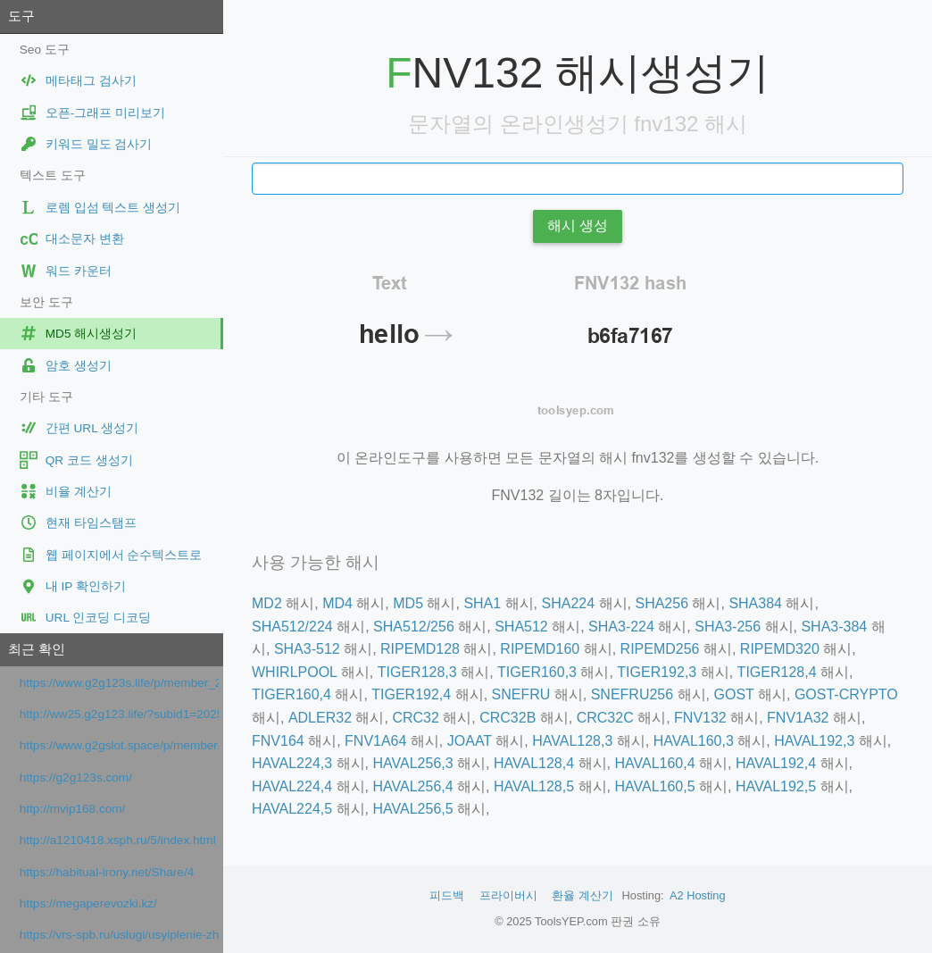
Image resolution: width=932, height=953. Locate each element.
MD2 (267, 603)
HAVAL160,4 (654, 763)
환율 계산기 (582, 895)
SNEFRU (521, 694)
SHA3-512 (307, 648)
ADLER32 (320, 717)
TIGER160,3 (537, 672)
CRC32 (415, 717)
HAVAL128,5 (534, 786)
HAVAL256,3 (412, 763)
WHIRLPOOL (294, 672)
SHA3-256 (728, 626)
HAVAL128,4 (534, 763)
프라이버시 (508, 895)
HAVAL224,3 (292, 763)
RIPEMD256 (660, 648)
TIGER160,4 (291, 694)
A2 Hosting (698, 895)
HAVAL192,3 (814, 740)
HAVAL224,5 (292, 808)
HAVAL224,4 (292, 786)
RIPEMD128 (420, 648)
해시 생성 (577, 225)
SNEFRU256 (632, 694)
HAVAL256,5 (412, 808)
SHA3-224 (621, 626)
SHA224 (568, 603)
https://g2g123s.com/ (76, 777)
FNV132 (700, 717)
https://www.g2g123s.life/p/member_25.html (119, 683)
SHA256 (661, 603)
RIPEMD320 (780, 648)
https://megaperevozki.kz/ (88, 903)
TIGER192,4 (411, 694)
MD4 (337, 603)
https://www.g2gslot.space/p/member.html (119, 745)
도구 (21, 15)
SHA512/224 (292, 626)
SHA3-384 (834, 626)
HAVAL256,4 (412, 786)
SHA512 (521, 626)
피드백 (446, 895)
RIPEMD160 (539, 648)
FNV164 (278, 740)
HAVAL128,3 (572, 740)
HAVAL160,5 (654, 786)
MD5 (408, 603)
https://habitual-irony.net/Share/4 (107, 872)
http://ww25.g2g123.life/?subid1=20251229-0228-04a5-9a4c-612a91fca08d (119, 714)
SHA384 (755, 603)
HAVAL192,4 (776, 763)
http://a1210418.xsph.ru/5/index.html (118, 840)
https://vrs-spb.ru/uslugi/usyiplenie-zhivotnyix (119, 934)
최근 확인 (36, 648)
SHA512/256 (413, 626)
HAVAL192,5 (776, 786)
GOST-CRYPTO (846, 694)
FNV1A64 (375, 740)
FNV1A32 (797, 717)
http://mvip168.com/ (73, 808)
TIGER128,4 (777, 672)
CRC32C (605, 717)
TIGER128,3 (417, 672)
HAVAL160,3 (693, 740)
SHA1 (482, 603)
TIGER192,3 (656, 672)
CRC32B (507, 717)
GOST (734, 694)
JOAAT (469, 740)
